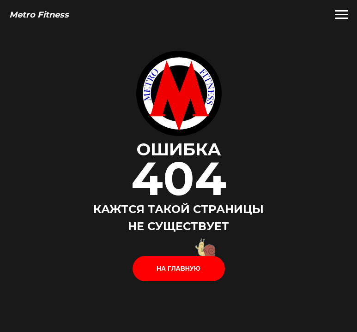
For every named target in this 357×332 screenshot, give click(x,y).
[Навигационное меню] (341, 14)
